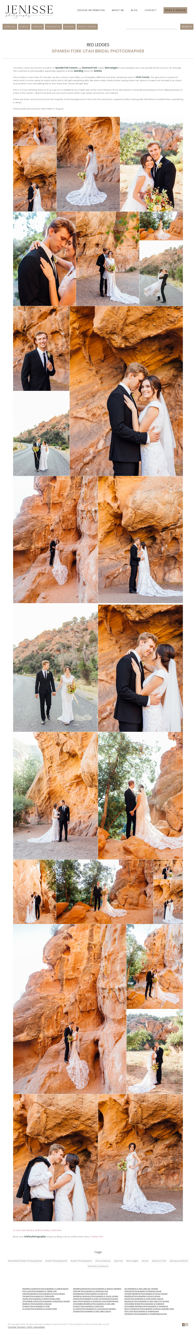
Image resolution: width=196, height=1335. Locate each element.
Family (24, 26)
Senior (37, 26)
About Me (118, 10)
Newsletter (39, 1327)
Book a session (175, 10)
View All (10, 26)
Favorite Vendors (17, 1327)
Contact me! (96, 1236)
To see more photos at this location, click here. (37, 1230)
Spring (69, 26)
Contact (151, 10)
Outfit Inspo (87, 26)
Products (53, 26)
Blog (134, 10)
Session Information (91, 10)
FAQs (29, 1327)
